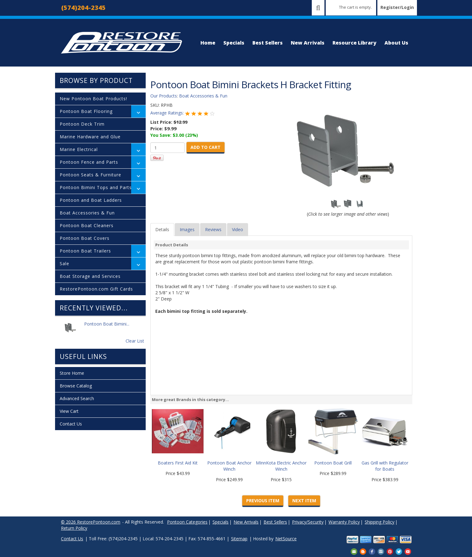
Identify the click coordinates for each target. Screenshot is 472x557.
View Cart (69, 411)
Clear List (135, 341)
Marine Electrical (79, 149)
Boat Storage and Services (90, 276)
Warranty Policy (344, 522)
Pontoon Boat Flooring (86, 111)
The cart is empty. (355, 7)
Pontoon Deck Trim (82, 124)
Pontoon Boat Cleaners (87, 225)
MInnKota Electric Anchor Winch (281, 466)
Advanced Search (77, 398)
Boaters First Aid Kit (178, 463)
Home (207, 42)
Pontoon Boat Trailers (85, 251)
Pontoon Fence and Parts (89, 162)
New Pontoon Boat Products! (93, 98)
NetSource (286, 539)
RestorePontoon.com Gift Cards (96, 289)
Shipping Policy (379, 522)
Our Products (163, 96)
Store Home (72, 373)
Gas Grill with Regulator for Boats (385, 466)
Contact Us (71, 424)
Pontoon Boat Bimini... (106, 327)
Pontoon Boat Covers (84, 238)
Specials (233, 42)
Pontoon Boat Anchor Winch (229, 466)
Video (237, 229)
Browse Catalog (76, 386)
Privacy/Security (308, 522)
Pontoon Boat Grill (333, 463)
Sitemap (239, 539)
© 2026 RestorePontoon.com (90, 522)
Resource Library (354, 42)
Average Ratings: (167, 113)
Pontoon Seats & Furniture (90, 175)
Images (187, 229)
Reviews (213, 229)
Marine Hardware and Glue (90, 137)
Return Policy (74, 528)
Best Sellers (267, 42)
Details (162, 229)
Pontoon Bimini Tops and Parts (96, 187)
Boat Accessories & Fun (87, 213)
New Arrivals (307, 42)
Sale (64, 263)
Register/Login (397, 7)
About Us (396, 42)
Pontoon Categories (187, 522)
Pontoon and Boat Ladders (91, 200)
